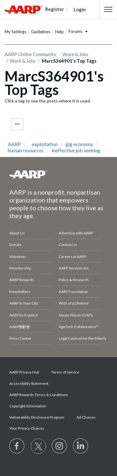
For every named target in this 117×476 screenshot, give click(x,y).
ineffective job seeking (75, 150)
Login (80, 9)
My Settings (15, 31)
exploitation (45, 144)
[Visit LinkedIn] (81, 446)
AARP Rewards (21, 279)
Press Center (20, 338)
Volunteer (17, 256)
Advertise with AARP (76, 233)
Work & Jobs (23, 61)
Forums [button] (75, 31)
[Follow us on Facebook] (17, 446)
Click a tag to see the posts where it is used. (48, 100)
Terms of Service (65, 372)
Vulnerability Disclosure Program (36, 417)
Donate (15, 244)
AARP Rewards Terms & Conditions (38, 394)
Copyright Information (27, 406)
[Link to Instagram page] (59, 446)
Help (59, 31)
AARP (14, 144)
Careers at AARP (72, 256)
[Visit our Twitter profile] (38, 446)
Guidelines (40, 31)
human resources (26, 150)
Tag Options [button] (17, 124)
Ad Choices (85, 417)
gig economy (79, 144)
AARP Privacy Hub (24, 372)
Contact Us (68, 244)
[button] (108, 9)
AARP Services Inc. (74, 268)
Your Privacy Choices (26, 428)
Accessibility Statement (28, 383)
